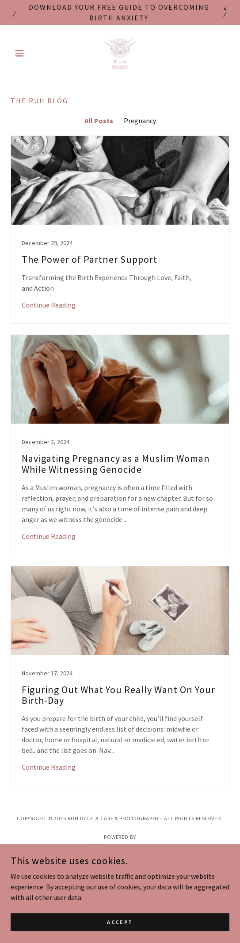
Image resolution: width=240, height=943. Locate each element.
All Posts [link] (98, 120)
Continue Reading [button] (49, 304)
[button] (27, 53)
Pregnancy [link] (140, 120)
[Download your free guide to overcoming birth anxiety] (120, 12)
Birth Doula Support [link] (120, 873)
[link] (120, 53)
